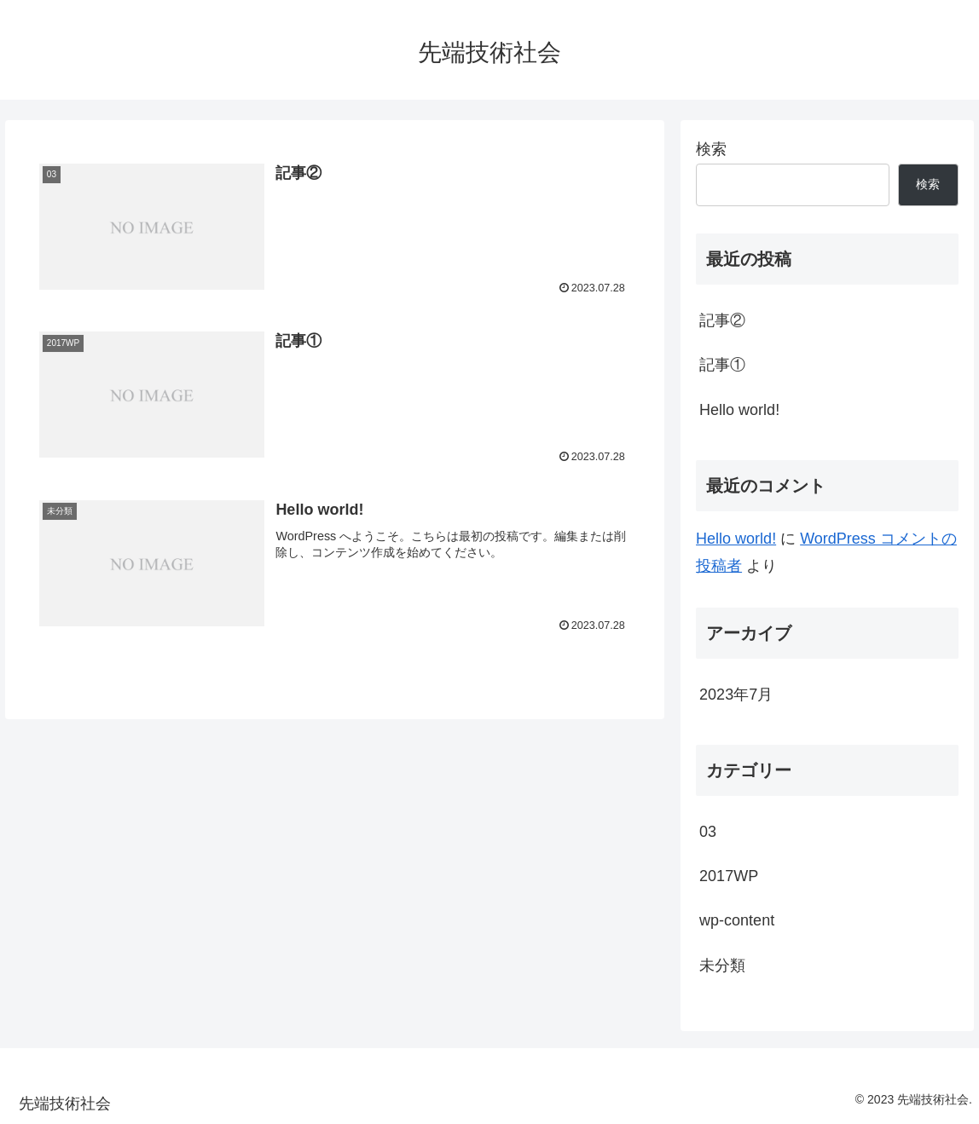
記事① (722, 364)
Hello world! (739, 409)
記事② (722, 320)
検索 (711, 149)
